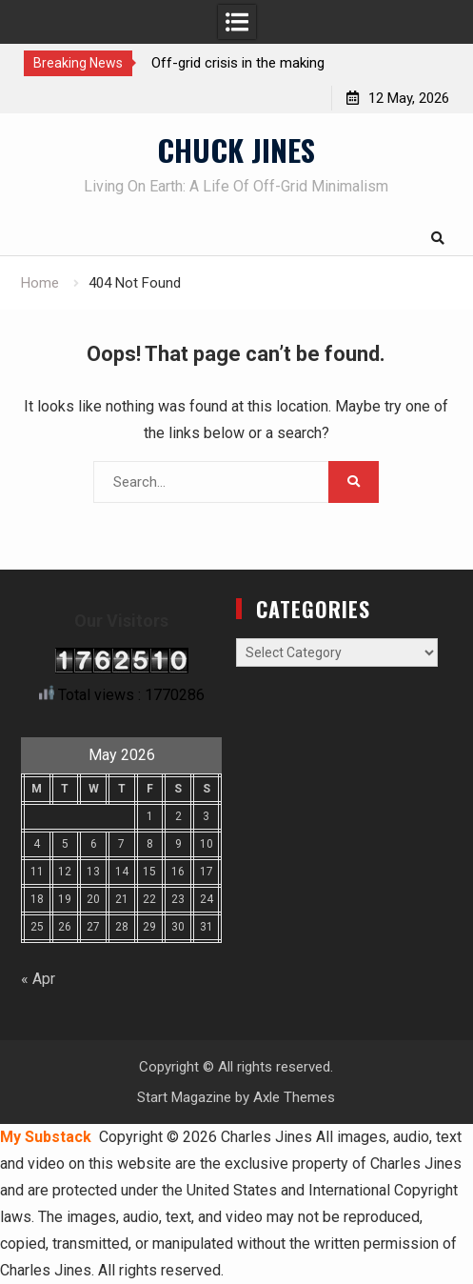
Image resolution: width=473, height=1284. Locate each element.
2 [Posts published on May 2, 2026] (178, 816)
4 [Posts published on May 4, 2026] (36, 844)
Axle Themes (294, 1097)
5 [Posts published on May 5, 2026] (65, 844)
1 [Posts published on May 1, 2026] (150, 816)
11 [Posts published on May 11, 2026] (37, 871)
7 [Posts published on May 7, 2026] (121, 844)
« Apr (38, 979)
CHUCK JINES (236, 149)
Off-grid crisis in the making (238, 62)
